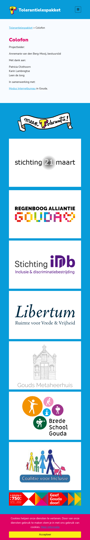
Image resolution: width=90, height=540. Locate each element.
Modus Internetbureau (22, 88)
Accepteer (45, 534)
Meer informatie (50, 527)
